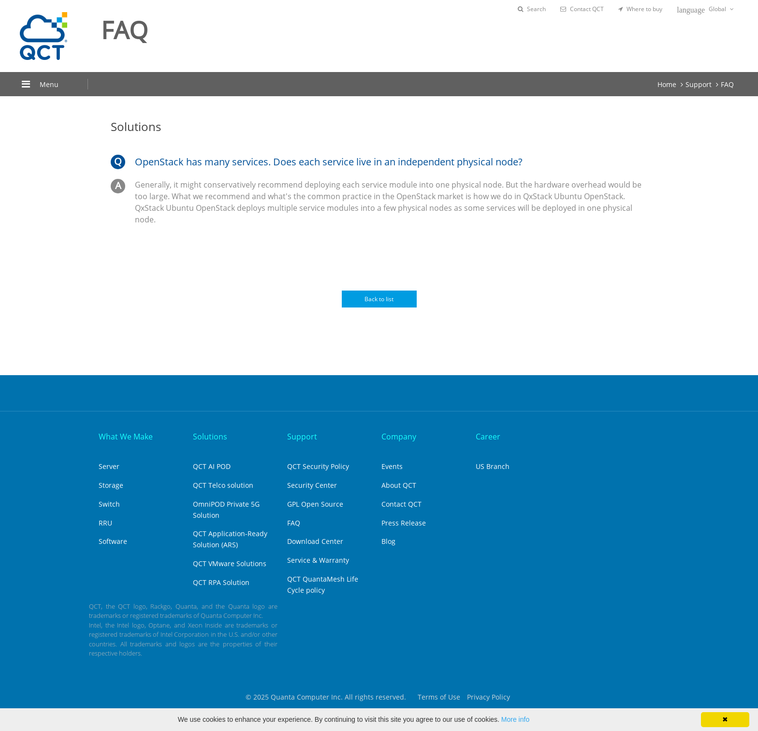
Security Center (312, 485)
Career (488, 436)
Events (392, 466)
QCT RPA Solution (221, 582)
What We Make (126, 436)
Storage (111, 485)
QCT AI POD (212, 466)
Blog (388, 541)
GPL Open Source (315, 504)
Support (698, 84)
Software (113, 541)
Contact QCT (582, 9)
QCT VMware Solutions (229, 563)
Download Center (315, 541)
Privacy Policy (488, 697)
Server (109, 466)
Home (666, 84)
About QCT (398, 485)
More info (515, 719)
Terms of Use (439, 697)
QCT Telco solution (223, 485)
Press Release (403, 522)
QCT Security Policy (318, 466)
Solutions (210, 436)
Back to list (379, 299)
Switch (109, 504)
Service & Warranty (318, 560)
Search (532, 9)
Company (398, 436)
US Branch (493, 466)
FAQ (727, 84)
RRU (105, 522)
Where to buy (640, 9)
